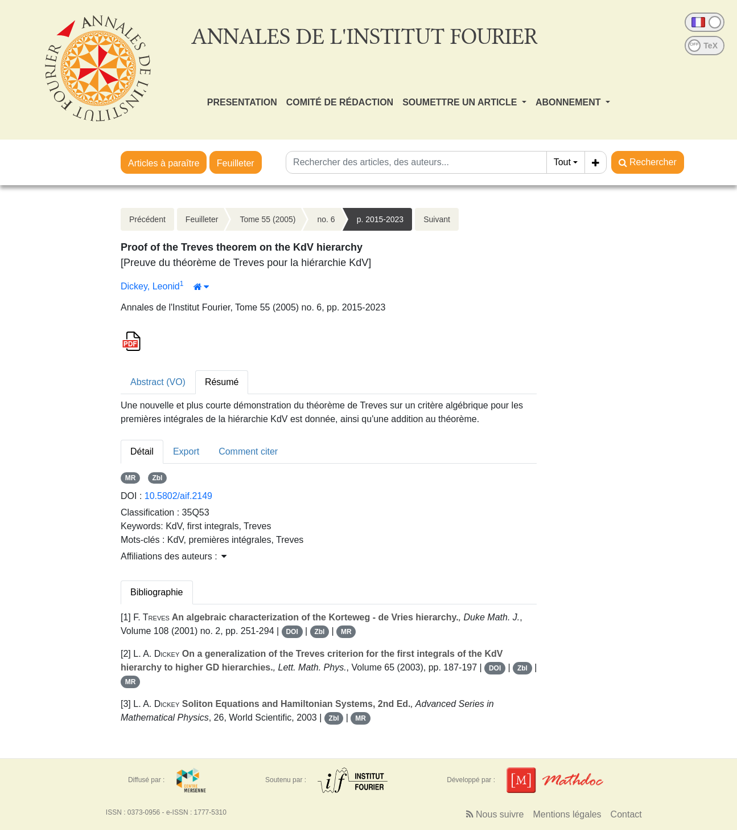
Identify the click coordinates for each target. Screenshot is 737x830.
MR (130, 478)
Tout (562, 162)
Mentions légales (567, 814)
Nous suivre (495, 814)
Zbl (157, 478)
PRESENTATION (242, 102)
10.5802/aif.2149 (178, 496)
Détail (142, 451)
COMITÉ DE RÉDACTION (339, 102)
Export (186, 451)
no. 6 (326, 219)
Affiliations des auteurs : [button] (174, 556)
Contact (626, 814)
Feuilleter (235, 163)
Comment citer (248, 451)
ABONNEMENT (569, 102)
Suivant (436, 219)
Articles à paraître (163, 163)
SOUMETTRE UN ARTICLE (461, 102)
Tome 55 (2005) (267, 219)
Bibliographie (156, 592)
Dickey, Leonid (150, 286)
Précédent (147, 219)
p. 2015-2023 (380, 219)
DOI (292, 632)
